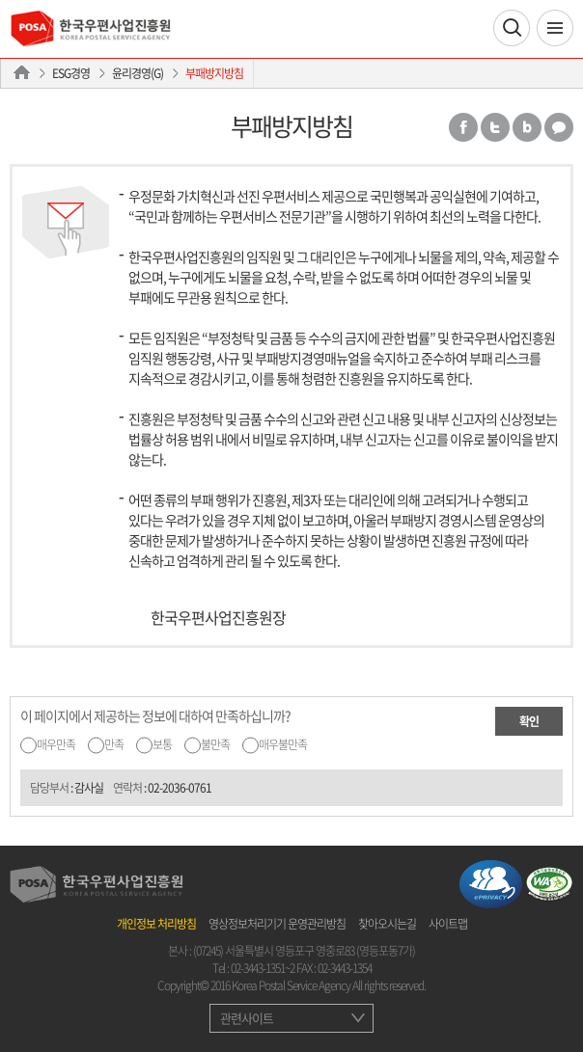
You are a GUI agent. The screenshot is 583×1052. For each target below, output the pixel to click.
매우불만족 (283, 744)
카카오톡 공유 (558, 127)
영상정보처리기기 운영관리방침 (277, 923)
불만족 (215, 744)
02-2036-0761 (179, 787)
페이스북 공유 (463, 127)
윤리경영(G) (137, 73)
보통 (162, 744)
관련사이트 (246, 1018)
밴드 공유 (527, 127)
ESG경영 (71, 73)
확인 (529, 721)
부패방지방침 (214, 73)
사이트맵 (448, 923)
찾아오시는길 (387, 923)
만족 (114, 744)
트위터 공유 (495, 127)
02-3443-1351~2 (262, 968)
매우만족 (56, 744)
